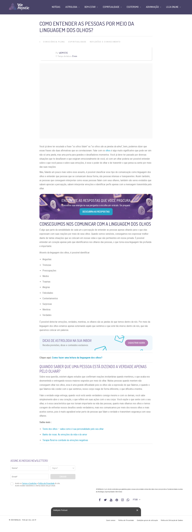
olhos (108, 150)
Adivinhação (152, 6)
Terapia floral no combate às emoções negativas (65, 440)
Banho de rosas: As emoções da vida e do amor (64, 434)
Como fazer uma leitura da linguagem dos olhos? (77, 357)
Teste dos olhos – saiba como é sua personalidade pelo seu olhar (73, 429)
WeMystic (63, 53)
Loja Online (172, 6)
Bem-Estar (90, 6)
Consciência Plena (54, 42)
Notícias (56, 6)
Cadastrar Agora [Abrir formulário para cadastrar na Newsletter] (136, 343)
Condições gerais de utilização (147, 520)
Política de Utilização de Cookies (172, 520)
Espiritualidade (77, 42)
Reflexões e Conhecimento (105, 42)
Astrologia (71, 6)
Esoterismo (133, 6)
